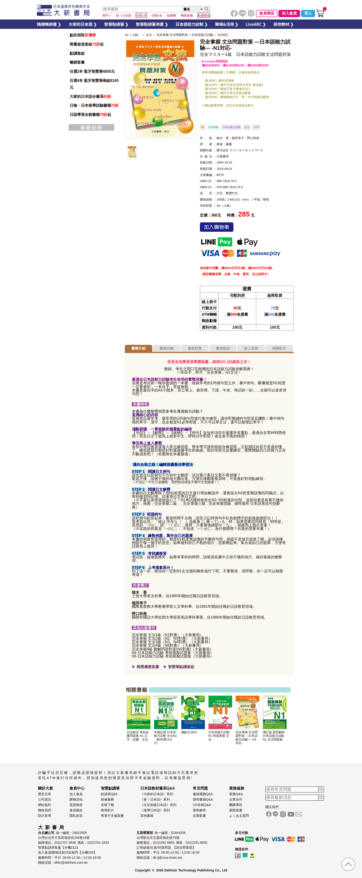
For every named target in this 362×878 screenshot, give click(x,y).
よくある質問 (239, 815)
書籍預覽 (195, 348)
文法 (149, 35)
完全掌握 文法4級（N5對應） (156, 645)
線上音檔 (251, 348)
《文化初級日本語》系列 (158, 805)
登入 (308, 13)
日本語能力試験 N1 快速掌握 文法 (219, 735)
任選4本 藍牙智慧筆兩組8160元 (94, 84)
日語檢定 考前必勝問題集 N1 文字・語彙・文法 (138, 735)
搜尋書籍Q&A (203, 799)
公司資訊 (44, 799)
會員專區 (266, 13)
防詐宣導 (44, 815)
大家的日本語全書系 (90, 97)
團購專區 (235, 805)
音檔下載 (107, 805)
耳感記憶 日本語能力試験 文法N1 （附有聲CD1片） (165, 737)
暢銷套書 (77, 62)
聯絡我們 (44, 810)
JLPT (256, 127)
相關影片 (279, 348)
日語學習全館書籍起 (90, 115)
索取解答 (199, 810)
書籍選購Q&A (203, 794)
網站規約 (44, 805)
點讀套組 (77, 53)
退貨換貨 (76, 805)
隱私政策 (76, 815)
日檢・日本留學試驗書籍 (94, 105)
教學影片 (107, 810)
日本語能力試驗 (231, 127)
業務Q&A (236, 794)
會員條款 (76, 810)
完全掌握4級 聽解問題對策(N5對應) (161, 649)
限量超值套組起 (87, 44)
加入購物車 (216, 227)
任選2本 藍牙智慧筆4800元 (92, 71)
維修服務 (107, 799)
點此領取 (83, 35)
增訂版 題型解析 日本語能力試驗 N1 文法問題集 (274, 735)
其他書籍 (146, 815)
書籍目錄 (167, 348)
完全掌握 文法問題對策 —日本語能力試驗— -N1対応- (192, 35)
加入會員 (289, 13)
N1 (202, 127)
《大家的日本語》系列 (156, 794)
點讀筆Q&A (109, 794)
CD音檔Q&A (202, 805)
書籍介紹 (138, 348)
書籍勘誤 (223, 348)
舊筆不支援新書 (112, 815)
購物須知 (76, 799)
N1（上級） (133, 35)
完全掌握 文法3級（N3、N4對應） (161, 642)
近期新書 (199, 815)
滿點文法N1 (189, 732)
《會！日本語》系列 (155, 799)
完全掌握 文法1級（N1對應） (156, 635)
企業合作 (235, 799)
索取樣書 (235, 810)
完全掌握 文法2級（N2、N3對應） (161, 638)
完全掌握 (213, 127)
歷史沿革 (44, 794)
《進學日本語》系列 (155, 810)
